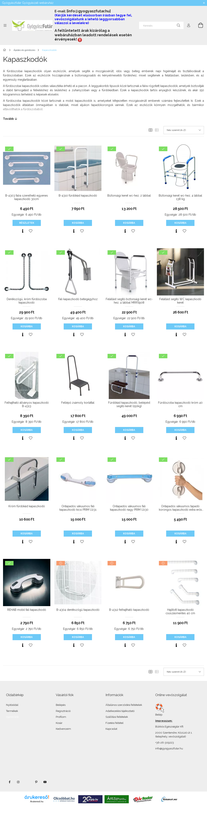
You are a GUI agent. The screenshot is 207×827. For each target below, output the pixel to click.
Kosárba (78, 222)
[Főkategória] (5, 50)
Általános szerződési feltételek (124, 704)
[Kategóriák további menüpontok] (5, 25)
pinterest (36, 782)
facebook (9, 782)
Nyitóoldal (12, 704)
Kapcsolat (111, 728)
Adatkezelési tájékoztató (120, 711)
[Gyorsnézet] (23, 231)
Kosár (59, 722)
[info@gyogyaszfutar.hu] (89, 11)
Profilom (61, 716)
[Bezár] (204, 3)
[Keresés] (161, 25)
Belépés (60, 704)
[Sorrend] (184, 130)
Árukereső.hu (36, 801)
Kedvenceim (63, 728)
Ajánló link (12, 716)
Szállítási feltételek (117, 716)
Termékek (12, 711)
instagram (18, 782)
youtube (45, 782)
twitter (27, 782)
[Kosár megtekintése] (198, 25)
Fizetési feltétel (115, 722)
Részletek (26, 222)
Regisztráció (63, 711)
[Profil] (189, 25)
